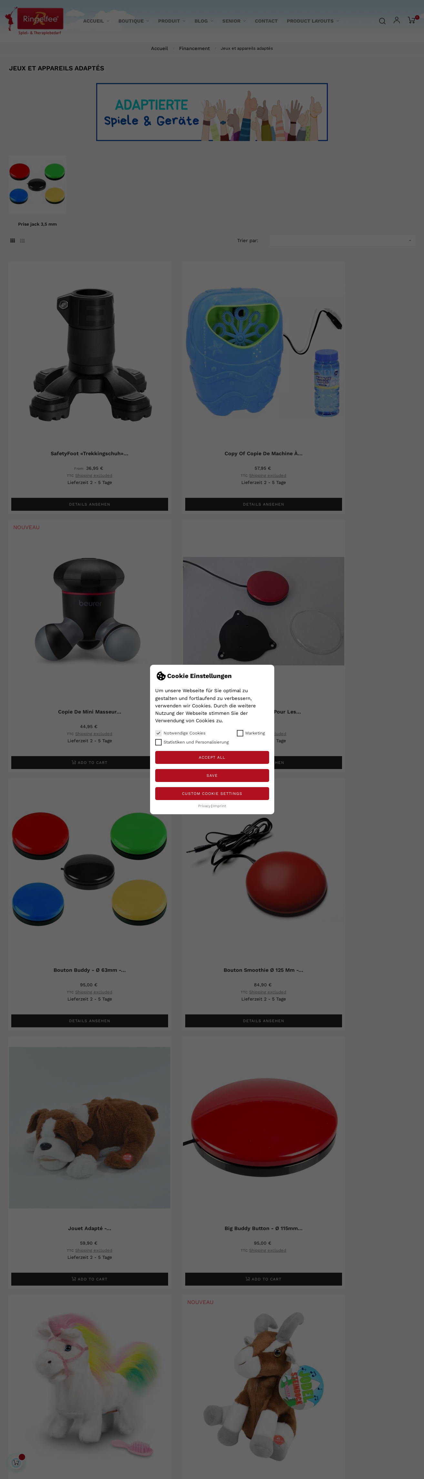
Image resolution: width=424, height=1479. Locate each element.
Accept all (212, 757)
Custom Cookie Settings (212, 793)
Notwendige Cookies (180, 733)
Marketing (251, 733)
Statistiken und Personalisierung (192, 742)
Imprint (219, 806)
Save (212, 775)
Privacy (204, 806)
